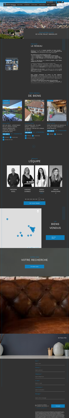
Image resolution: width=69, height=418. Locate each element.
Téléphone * (38, 374)
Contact (67, 123)
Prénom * (38, 367)
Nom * (37, 361)
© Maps (32, 247)
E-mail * (37, 380)
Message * (38, 393)
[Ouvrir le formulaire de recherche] (51, 2)
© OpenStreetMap (36, 247)
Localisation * (39, 387)
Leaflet (28, 247)
